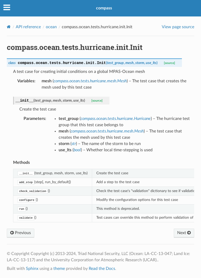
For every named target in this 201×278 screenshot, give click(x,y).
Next (184, 233)
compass (104, 8)
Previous (20, 233)
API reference (28, 27)
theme (59, 269)
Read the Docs (102, 269)
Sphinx (32, 269)
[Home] (9, 27)
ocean (51, 27)
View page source (178, 27)
